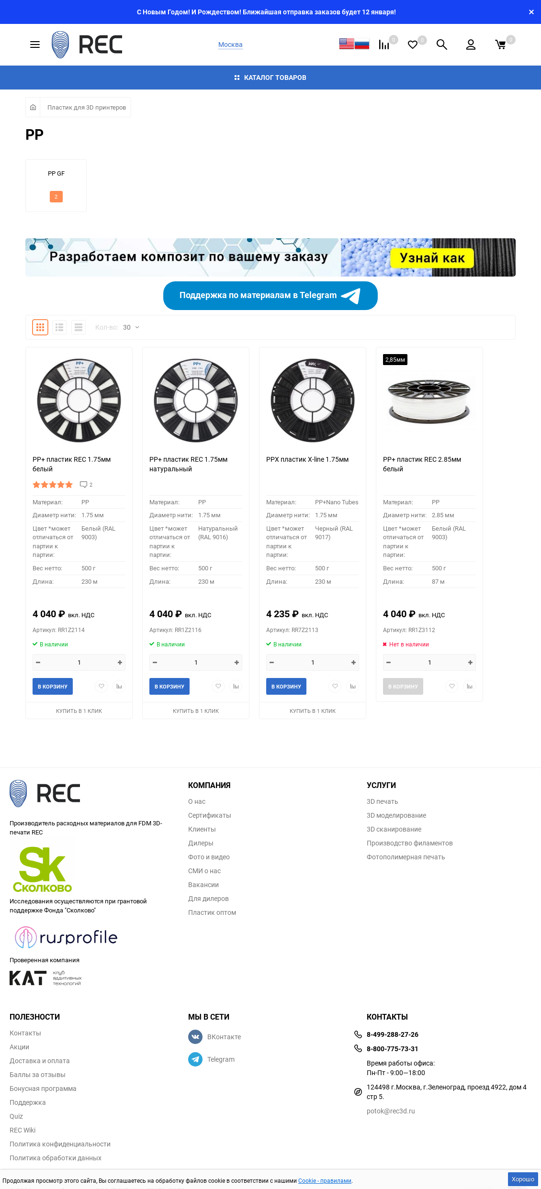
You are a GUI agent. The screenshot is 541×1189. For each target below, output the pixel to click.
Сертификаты (209, 815)
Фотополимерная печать (406, 857)
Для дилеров (208, 898)
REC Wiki (22, 1130)
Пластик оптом (212, 912)
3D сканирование (394, 829)
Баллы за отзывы (38, 1074)
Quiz (16, 1116)
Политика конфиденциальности (60, 1144)
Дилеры (201, 843)
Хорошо (523, 1179)
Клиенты (202, 829)
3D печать (382, 801)
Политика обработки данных (55, 1158)
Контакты (25, 1033)
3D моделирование (396, 815)
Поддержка (28, 1102)
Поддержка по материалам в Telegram (271, 295)
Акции (19, 1047)
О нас (196, 801)
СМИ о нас (204, 870)
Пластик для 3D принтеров (86, 107)
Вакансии (203, 884)
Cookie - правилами (324, 1180)
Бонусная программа (43, 1088)
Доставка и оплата (40, 1060)
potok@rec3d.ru (391, 1110)
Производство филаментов (410, 843)
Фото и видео (209, 857)
